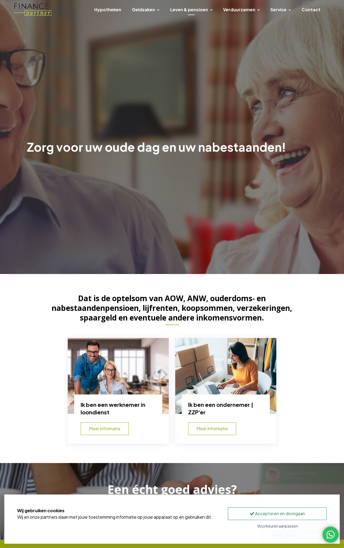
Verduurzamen (241, 9)
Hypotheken (107, 9)
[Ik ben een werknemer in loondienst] (118, 376)
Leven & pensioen (191, 9)
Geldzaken (145, 9)
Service (280, 9)
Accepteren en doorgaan (277, 513)
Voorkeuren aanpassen (277, 526)
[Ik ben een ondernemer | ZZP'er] (225, 376)
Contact (311, 9)
